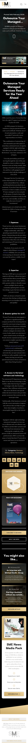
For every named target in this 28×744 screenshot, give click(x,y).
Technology (19, 453)
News (12, 453)
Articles (12, 71)
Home (5, 71)
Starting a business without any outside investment (14, 593)
